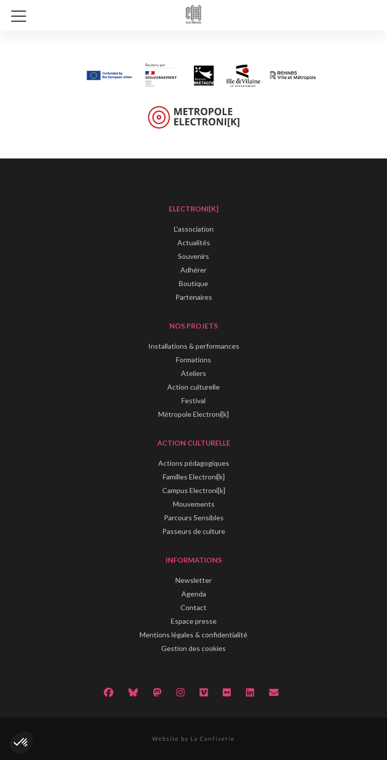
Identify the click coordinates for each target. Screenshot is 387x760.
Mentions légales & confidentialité (193, 634)
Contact (193, 607)
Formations (193, 359)
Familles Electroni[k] (194, 476)
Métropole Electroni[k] (193, 414)
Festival (193, 400)
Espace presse (194, 621)
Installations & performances (193, 346)
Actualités (193, 242)
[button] (21, 743)
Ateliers (193, 373)
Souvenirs (193, 256)
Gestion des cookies (193, 648)
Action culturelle (193, 387)
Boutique (193, 283)
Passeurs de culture (193, 531)
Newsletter (193, 580)
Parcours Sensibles (194, 517)
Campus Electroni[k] (193, 490)
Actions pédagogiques (193, 463)
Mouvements (194, 504)
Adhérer (193, 269)
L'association (194, 229)
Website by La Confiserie (193, 738)
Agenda (193, 593)
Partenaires (193, 297)
